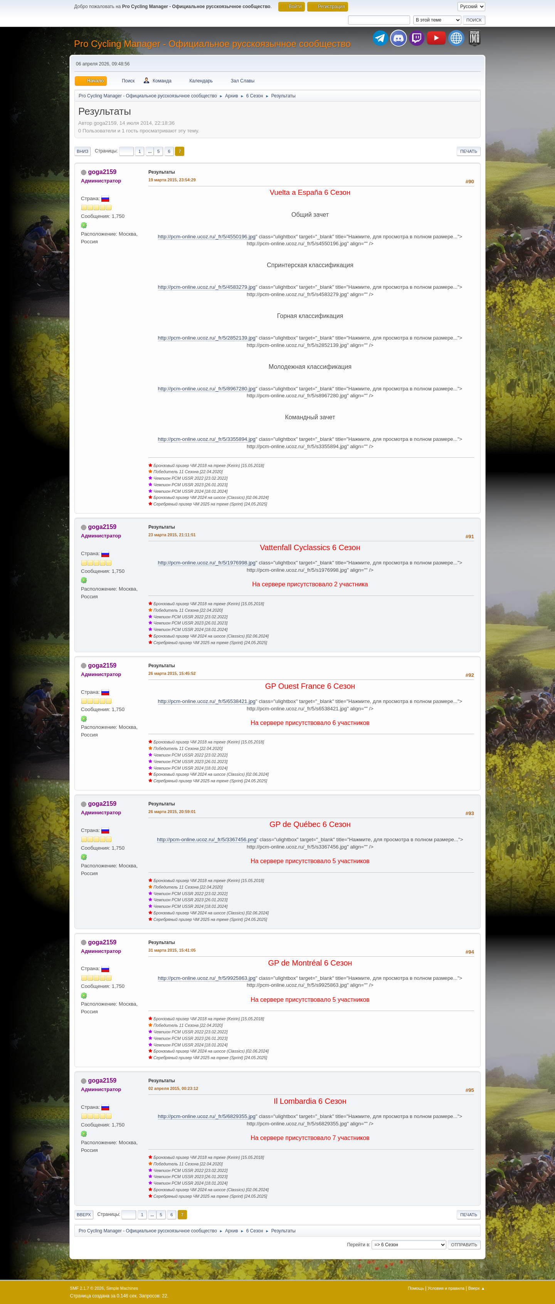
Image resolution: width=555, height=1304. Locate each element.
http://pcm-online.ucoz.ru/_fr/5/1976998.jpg (207, 563)
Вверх (84, 1214)
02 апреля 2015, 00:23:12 (173, 1088)
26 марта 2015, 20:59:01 (172, 811)
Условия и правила (446, 1288)
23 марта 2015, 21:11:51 (172, 534)
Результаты (161, 172)
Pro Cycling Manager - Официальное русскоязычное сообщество (212, 44)
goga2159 (102, 172)
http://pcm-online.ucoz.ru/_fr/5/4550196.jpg (207, 236)
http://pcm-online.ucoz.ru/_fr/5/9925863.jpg (207, 978)
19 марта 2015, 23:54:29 (172, 179)
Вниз (82, 151)
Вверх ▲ (476, 1288)
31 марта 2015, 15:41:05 (172, 950)
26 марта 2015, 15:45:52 (172, 673)
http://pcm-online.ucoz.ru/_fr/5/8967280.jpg (207, 389)
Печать (468, 151)
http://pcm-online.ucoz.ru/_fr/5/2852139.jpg (207, 338)
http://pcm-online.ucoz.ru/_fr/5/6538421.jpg (207, 701)
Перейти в (358, 1244)
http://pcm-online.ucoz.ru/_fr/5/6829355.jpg (207, 1116)
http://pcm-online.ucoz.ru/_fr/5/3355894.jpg (207, 439)
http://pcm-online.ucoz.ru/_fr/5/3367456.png (206, 839)
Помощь (416, 1288)
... (149, 151)
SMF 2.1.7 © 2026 (87, 1288)
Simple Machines (122, 1288)
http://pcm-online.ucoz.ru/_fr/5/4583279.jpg (207, 287)
